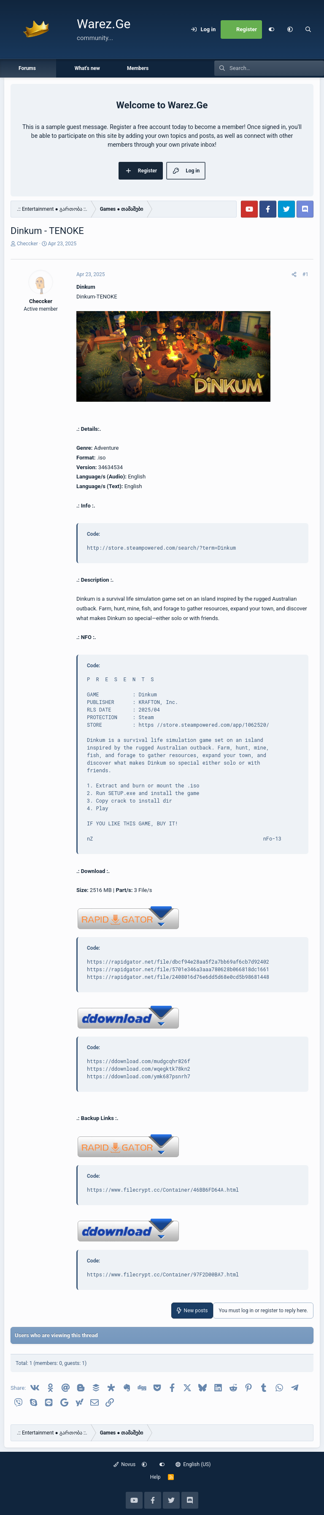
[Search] (308, 29)
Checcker (27, 244)
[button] (290, 29)
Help (155, 1477)
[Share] (294, 274)
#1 (305, 274)
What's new (87, 68)
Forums (27, 68)
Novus (124, 1464)
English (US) (193, 1464)
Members (137, 68)
